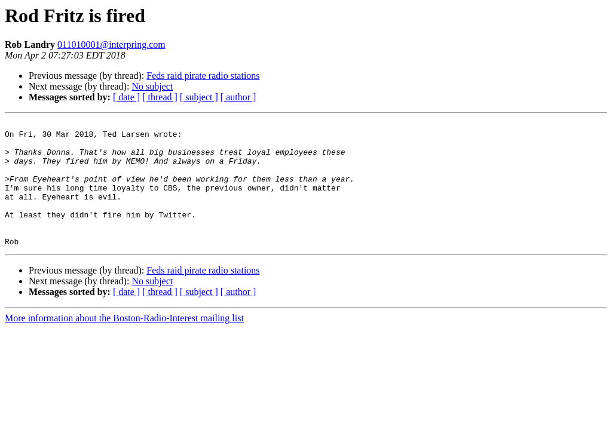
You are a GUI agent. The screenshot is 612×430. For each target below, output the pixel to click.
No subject (152, 86)
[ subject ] (199, 97)
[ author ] (238, 97)
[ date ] (126, 97)
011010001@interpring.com (111, 44)
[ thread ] (160, 97)
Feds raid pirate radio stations (202, 75)
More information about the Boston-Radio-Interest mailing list (124, 343)
